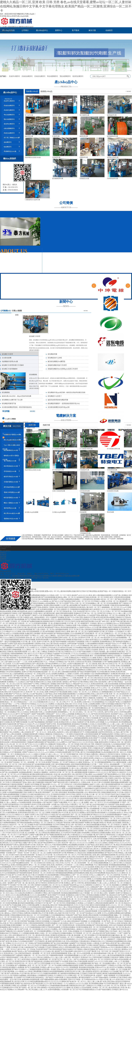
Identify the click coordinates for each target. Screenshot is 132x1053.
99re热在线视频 (106, 752)
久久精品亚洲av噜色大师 (63, 704)
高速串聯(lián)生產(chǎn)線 (33, 157)
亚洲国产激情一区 (115, 780)
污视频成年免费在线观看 (35, 742)
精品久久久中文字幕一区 (46, 855)
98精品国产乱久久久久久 (81, 684)
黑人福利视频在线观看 (60, 629)
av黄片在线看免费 (118, 730)
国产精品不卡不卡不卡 (68, 708)
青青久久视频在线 (89, 698)
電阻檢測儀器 (39, 538)
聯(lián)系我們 (12, 16)
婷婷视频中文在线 (52, 722)
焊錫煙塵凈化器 (46, 535)
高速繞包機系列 (39, 76)
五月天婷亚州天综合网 (64, 647)
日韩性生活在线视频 (42, 921)
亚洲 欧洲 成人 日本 (69, 611)
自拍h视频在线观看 (111, 647)
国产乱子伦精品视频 (14, 905)
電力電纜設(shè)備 (10, 461)
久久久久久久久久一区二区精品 (50, 736)
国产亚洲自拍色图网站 (42, 943)
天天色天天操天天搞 (55, 706)
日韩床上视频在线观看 (37, 911)
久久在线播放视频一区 (38, 688)
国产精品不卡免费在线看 (54, 977)
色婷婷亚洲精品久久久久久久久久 (106, 708)
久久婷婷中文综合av (84, 627)
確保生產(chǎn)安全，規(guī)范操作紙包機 (16, 396)
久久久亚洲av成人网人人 (27, 806)
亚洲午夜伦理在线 (100, 847)
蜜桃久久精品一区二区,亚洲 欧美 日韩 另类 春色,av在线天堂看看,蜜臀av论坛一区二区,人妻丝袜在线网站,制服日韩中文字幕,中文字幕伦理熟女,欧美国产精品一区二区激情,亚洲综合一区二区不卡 (66, 6)
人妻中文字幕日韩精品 (115, 682)
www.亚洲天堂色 (118, 979)
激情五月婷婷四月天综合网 (117, 627)
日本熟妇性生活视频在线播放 (100, 833)
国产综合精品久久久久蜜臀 (40, 659)
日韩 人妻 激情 (42, 625)
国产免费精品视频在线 (35, 621)
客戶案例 (75, 30)
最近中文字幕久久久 (39, 826)
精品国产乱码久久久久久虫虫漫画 (82, 867)
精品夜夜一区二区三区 (54, 611)
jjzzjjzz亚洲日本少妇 (43, 700)
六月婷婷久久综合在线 (47, 647)
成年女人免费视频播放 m (36, 611)
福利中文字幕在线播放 (10, 798)
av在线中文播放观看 (74, 664)
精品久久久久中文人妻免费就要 (67, 967)
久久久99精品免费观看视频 (34, 981)
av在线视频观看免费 (20, 599)
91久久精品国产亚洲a (112, 702)
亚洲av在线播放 (73, 931)
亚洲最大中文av (113, 843)
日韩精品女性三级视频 (27, 680)
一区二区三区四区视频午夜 (68, 754)
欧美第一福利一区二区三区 (66, 710)
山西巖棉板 (122, 535)
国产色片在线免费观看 (117, 686)
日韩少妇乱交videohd (100, 678)
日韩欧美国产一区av (7, 800)
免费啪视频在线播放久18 (39, 595)
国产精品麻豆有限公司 (25, 666)
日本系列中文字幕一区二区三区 (88, 637)
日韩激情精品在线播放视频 (79, 609)
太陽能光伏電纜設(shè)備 (12, 434)
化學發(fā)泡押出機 (112, 157)
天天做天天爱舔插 (27, 818)
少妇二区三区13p (54, 885)
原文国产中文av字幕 (72, 617)
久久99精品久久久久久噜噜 (11, 631)
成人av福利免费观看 (17, 674)
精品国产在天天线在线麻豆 (57, 857)
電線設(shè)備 (40, 576)
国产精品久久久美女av (77, 649)
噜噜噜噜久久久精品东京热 (76, 853)
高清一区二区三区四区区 (91, 828)
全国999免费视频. (54, 989)
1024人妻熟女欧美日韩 (92, 792)
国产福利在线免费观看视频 (9, 794)
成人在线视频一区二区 (33, 833)
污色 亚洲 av (71, 662)
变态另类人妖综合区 (37, 627)
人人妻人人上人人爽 (95, 909)
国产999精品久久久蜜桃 (73, 762)
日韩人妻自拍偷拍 (60, 792)
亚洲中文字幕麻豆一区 (59, 750)
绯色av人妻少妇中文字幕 (99, 694)
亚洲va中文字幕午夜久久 (40, 847)
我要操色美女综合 (75, 985)
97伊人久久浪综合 (22, 712)
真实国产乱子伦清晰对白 (25, 750)
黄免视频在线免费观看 (75, 750)
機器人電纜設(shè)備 (11, 503)
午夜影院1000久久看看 (62, 631)
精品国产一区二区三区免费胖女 (41, 887)
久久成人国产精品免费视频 (56, 786)
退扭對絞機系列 (77, 76)
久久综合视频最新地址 (57, 915)
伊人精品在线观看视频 (105, 736)
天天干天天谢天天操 (19, 867)
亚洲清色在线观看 (125, 684)
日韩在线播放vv (108, 768)
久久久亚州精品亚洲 (34, 907)
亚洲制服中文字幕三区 (60, 887)
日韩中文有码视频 (107, 704)
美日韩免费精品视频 (96, 983)
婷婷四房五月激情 (75, 659)
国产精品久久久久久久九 (104, 949)
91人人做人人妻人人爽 (59, 957)
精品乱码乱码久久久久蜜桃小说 (117, 873)
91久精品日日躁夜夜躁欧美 (109, 808)
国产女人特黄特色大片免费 (76, 680)
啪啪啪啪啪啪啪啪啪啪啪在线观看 (24, 841)
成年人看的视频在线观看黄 (102, 595)
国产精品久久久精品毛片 (122, 700)
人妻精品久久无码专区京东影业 (109, 754)
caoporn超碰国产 (98, 774)
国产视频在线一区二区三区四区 (39, 919)
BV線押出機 (55, 136)
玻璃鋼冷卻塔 (59, 538)
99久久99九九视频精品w (34, 605)
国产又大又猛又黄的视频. (17, 740)
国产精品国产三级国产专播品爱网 (33, 714)
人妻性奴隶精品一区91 (41, 617)
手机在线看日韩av (6, 909)
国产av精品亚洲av (80, 615)
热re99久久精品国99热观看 (88, 911)
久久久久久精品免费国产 (38, 895)
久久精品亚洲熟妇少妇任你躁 (45, 859)
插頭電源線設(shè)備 (11, 466)
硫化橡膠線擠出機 (57, 178)
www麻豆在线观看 (39, 788)
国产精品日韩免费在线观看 (86, 672)
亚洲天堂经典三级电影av (60, 682)
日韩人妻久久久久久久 (97, 645)
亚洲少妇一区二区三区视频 (119, 883)
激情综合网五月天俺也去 (107, 742)
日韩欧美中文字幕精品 (28, 704)
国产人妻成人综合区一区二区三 (18, 688)
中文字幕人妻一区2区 (28, 641)
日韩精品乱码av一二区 (24, 702)
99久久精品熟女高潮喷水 (95, 889)
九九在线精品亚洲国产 (119, 744)
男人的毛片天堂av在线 (46, 649)
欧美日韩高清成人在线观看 (98, 728)
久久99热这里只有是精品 (80, 619)
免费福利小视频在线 (23, 955)
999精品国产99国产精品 (52, 782)
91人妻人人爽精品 (10, 802)
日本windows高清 (25, 659)
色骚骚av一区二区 (109, 659)
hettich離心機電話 (49, 538)
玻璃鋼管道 (117, 537)
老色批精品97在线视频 (79, 724)
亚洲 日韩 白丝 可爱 (87, 744)
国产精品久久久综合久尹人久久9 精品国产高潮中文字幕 (36, 724)
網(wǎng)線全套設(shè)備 (12, 440)
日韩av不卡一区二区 (69, 702)
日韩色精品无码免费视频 (92, 629)
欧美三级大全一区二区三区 (121, 833)
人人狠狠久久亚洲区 (72, 674)
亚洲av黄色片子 (82, 728)
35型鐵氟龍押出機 (85, 533)
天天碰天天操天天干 (86, 766)
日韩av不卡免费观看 (92, 641)
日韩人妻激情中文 (63, 609)
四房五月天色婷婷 (91, 649)
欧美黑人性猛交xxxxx (113, 645)
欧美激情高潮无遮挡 (49, 726)
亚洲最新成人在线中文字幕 (75, 895)
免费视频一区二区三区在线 (104, 881)
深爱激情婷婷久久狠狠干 (113, 889)
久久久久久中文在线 (35, 716)
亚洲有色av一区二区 (90, 762)
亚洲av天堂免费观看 (123, 666)
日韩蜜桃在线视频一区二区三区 (52, 668)
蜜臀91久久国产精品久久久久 (71, 742)
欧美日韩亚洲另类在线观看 (105, 617)
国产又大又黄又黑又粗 (19, 875)
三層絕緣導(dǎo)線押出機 (32, 199)
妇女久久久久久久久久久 (67, 728)
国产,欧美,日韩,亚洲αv (10, 941)
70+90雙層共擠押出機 (86, 448)
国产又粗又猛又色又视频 (107, 718)
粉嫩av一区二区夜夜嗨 (28, 670)
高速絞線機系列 (27, 76)
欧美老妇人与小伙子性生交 (74, 760)
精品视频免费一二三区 (118, 764)
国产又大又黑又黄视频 (42, 963)
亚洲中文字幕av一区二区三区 (38, 655)
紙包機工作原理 (34, 336)
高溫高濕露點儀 (105, 535)
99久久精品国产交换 (94, 680)
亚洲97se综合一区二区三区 (80, 601)
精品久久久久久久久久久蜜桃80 (55, 981)
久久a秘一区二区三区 (48, 710)
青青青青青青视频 (42, 639)
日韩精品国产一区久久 (53, 714)
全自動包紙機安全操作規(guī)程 (59, 407)
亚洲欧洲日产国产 (120, 704)
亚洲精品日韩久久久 (40, 662)
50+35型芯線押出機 (58, 470)
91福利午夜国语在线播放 (12, 710)
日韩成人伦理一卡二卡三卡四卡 (60, 595)
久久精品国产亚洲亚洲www (100, 947)
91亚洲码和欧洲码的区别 (10, 700)
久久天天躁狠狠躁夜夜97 (114, 609)
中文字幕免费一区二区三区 (82, 933)
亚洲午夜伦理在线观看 (11, 748)
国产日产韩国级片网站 (33, 619)
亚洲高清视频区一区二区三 (28, 830)
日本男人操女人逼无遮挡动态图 (44, 613)
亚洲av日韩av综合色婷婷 (97, 682)
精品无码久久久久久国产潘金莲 (85, 951)
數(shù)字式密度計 (56, 537)
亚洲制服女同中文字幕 (10, 987)
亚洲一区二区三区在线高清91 (119, 694)
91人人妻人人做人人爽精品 (46, 635)
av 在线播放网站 (104, 849)
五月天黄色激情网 (31, 758)
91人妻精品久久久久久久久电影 (77, 983)
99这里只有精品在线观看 (99, 710)
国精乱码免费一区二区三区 (40, 861)
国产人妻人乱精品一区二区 (11, 615)
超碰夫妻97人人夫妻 (19, 877)
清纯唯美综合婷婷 (28, 778)
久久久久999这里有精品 (15, 726)
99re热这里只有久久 (83, 611)
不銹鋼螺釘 (80, 538)
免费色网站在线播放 (72, 599)
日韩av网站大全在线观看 (10, 796)
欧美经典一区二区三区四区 (99, 597)
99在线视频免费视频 (93, 752)
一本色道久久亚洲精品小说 (57, 662)
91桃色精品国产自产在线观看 (34, 947)
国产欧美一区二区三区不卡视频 (24, 686)
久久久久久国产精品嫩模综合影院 (17, 863)
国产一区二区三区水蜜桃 (52, 965)
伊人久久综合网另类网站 (22, 826)
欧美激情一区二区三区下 (99, 740)
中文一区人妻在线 (34, 935)
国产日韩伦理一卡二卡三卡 (24, 623)
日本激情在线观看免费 (63, 752)
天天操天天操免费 (98, 651)
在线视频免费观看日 (26, 772)
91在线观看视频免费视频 (109, 770)
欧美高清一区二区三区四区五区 (44, 873)
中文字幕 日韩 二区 (109, 810)
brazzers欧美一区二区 (25, 706)
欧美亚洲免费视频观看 (59, 953)
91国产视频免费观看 (25, 613)
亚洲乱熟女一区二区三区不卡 (26, 768)
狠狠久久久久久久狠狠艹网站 (18, 808)
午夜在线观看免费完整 (112, 784)
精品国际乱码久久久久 (42, 794)
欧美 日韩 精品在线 (13, 818)
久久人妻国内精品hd (14, 881)
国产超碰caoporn (11, 662)
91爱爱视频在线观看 (7, 983)
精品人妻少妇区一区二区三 (91, 607)
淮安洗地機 (114, 535)
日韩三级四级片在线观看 (39, 885)
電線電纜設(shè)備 (60, 576)
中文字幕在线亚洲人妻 (87, 871)
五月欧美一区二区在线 (18, 621)
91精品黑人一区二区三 (78, 804)
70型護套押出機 (84, 470)
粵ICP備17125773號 (38, 578)
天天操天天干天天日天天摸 (61, 839)
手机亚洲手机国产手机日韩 (118, 877)
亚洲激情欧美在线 (26, 796)
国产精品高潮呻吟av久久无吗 (55, 664)
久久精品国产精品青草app (70, 885)
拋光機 (101, 537)
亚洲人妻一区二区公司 (33, 637)
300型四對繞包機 (112, 470)
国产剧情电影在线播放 (61, 633)
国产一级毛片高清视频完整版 (10, 641)
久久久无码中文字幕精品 (102, 746)
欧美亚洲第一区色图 (38, 728)
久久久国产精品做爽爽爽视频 (110, 760)
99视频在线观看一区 (11, 756)
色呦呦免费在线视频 (37, 879)
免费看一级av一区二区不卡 (93, 802)
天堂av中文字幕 (35, 901)
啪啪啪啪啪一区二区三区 (110, 607)
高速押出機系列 (14, 76)
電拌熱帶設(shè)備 (10, 508)
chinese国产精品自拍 (76, 700)
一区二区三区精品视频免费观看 (97, 863)
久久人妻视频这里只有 (50, 720)
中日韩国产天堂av (68, 603)
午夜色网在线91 (84, 941)
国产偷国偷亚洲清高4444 (59, 659)
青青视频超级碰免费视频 (117, 865)
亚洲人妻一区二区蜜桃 (12, 837)
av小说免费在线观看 (17, 633)
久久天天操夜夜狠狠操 (33, 927)
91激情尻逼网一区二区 (123, 871)
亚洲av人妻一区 (73, 953)
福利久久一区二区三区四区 (43, 937)
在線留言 (109, 30)
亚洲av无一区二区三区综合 (108, 649)
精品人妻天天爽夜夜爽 (36, 782)
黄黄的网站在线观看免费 (30, 979)
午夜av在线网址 (82, 625)
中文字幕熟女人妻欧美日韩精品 (86, 736)
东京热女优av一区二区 (26, 690)
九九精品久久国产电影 (25, 682)
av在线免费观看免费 (17, 597)
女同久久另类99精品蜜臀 (122, 712)
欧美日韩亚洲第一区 (30, 855)
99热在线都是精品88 (86, 720)
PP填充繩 (73, 538)
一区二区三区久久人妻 (94, 841)
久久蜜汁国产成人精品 (71, 668)
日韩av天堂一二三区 (14, 778)
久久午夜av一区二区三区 (111, 611)
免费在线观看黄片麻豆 (71, 706)
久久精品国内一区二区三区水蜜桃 (45, 796)
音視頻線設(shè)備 (10, 471)
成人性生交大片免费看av (77, 812)
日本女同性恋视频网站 (13, 672)
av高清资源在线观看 (91, 734)
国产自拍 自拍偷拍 (24, 847)
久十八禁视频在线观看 (26, 933)
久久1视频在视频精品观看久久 (14, 718)
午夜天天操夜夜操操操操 (103, 716)
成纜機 (23, 576)
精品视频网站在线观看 (76, 845)
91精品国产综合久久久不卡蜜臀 (115, 643)
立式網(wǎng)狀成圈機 (59, 512)
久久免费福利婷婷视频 (42, 666)
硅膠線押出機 (84, 157)
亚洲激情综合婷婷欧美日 (10, 670)
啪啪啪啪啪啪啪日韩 (115, 653)
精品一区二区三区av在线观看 (115, 615)
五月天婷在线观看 (58, 760)
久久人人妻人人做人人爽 (115, 724)
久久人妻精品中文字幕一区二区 (110, 696)
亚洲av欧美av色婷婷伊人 (56, 732)
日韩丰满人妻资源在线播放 (86, 883)
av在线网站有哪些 (94, 704)
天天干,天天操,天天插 (109, 625)
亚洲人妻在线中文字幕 (119, 911)
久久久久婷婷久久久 (32, 647)
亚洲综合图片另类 (36, 712)
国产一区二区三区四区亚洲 (61, 925)
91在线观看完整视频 (24, 810)
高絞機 (19, 576)
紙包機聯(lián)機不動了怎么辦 (12, 400)
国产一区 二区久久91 (118, 849)
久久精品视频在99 (88, 788)
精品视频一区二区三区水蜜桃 (84, 935)
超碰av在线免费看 (83, 833)
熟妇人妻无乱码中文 (83, 947)
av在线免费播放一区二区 (52, 603)
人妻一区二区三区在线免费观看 (107, 603)
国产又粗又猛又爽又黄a (121, 621)
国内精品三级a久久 (41, 766)
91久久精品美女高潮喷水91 (9, 869)
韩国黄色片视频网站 (116, 635)
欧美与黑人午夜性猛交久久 (70, 782)
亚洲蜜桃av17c (12, 682)
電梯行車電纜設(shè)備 (11, 492)
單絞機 (77, 576)
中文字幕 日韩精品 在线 (24, 617)
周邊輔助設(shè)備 (10, 151)
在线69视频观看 (46, 907)
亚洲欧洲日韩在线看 (118, 674)
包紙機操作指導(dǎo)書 (10, 361)
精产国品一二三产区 (12, 704)
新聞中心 (58, 30)
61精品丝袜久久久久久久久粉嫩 (120, 639)
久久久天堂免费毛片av (41, 985)
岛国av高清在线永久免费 (77, 859)
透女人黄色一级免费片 (107, 893)
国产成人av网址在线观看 (12, 734)
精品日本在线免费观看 (26, 643)
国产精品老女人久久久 (39, 857)
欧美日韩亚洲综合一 (38, 977)
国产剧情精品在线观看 (88, 668)
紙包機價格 (33, 374)
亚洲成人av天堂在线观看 (47, 830)
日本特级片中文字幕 (41, 903)
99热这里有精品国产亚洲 (76, 907)
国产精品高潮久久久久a (52, 742)
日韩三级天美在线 (24, 764)
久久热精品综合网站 (83, 694)
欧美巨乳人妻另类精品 (41, 897)
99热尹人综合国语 (11, 776)
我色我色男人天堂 (47, 619)
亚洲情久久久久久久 (94, 796)
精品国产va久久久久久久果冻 (82, 595)
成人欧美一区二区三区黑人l (28, 889)
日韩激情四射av (121, 758)
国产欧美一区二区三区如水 (99, 806)
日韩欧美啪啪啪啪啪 (24, 786)
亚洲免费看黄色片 (49, 615)
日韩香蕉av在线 (10, 627)
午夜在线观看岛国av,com (25, 657)
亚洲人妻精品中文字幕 (87, 617)
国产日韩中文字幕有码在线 (105, 835)
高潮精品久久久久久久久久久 (98, 772)
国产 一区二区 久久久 (39, 732)
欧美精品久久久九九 (47, 776)
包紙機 (28, 576)
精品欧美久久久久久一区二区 (28, 760)
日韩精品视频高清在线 (108, 792)
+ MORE (128, 91)
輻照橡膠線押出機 (112, 136)
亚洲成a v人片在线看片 (116, 631)
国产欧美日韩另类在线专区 (100, 714)
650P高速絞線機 (29, 448)
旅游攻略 (97, 538)
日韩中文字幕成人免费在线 (88, 754)
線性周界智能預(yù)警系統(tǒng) (72, 537)
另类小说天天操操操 (116, 925)
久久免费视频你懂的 (106, 692)
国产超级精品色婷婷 (43, 680)
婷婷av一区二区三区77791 (59, 670)
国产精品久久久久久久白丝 (76, 889)
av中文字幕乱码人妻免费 (32, 726)
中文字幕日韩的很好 (9, 657)
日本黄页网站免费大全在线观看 (97, 780)
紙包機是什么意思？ (55, 396)
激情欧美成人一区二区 (8, 702)
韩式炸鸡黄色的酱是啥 (68, 627)
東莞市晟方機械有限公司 (15, 255)
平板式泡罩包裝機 (79, 535)
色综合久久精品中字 (9, 824)
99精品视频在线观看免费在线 (92, 659)
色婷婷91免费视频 (19, 975)
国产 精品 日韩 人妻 (105, 621)
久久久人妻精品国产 (41, 818)
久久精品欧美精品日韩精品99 (29, 776)
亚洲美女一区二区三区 (26, 730)
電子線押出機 (29, 115)
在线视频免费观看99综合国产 (29, 668)
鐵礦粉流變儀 (108, 537)
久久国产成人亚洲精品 (120, 595)
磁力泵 (129, 535)
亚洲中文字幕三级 (23, 627)
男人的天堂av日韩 (122, 855)
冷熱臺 (44, 537)
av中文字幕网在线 (82, 645)
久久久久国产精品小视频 (18, 843)
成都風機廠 (120, 538)
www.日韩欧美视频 (22, 603)
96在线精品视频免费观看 (118, 806)
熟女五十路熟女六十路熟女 (13, 601)
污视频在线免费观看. (110, 820)
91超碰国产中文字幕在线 (61, 653)
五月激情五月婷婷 (37, 810)
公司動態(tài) (5, 311)
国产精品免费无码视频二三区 (24, 676)
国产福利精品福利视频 (48, 881)
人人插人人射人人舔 (54, 909)
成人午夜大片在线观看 (90, 718)
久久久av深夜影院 (85, 885)
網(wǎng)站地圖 (22, 16)
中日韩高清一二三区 (9, 750)
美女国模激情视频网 (36, 808)
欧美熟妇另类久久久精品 (80, 639)
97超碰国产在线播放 (57, 617)
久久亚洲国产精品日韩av (44, 841)
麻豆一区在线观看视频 (98, 655)
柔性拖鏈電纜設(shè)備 (11, 487)
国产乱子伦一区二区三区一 (63, 959)
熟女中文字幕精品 (46, 653)
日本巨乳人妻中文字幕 (105, 712)
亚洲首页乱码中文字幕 (55, 883)
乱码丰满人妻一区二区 (108, 828)
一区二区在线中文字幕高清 (24, 937)
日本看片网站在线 (8, 738)
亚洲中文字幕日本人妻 (44, 641)
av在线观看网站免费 (42, 748)
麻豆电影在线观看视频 (26, 903)
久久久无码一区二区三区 (110, 985)
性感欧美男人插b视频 (32, 633)
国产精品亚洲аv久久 (82, 686)
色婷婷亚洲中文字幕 (59, 853)
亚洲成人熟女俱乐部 (56, 607)
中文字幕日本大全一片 (98, 923)
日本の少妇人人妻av (60, 907)
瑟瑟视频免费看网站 (81, 738)
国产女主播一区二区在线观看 (30, 929)
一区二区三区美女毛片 (64, 784)
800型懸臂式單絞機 (112, 491)
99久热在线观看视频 (51, 875)
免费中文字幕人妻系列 (22, 857)
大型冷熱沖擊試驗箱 (27, 538)
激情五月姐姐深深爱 (9, 724)
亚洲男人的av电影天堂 (56, 913)
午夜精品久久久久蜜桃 (88, 657)
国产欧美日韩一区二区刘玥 (30, 708)
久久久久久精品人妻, (11, 830)
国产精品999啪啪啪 (37, 603)
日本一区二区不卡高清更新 (66, 726)
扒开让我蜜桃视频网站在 (77, 670)
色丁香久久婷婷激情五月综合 (17, 923)
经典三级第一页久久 (78, 780)
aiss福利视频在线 (11, 812)
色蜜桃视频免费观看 (115, 973)
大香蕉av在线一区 (87, 782)
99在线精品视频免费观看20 (70, 893)
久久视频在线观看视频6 (62, 619)
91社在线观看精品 (57, 690)
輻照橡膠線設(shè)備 (11, 450)
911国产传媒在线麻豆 (84, 651)
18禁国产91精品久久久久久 (31, 752)
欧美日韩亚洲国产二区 (46, 792)
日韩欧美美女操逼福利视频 (119, 605)
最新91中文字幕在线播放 (111, 937)
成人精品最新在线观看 (58, 666)
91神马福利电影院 (95, 625)
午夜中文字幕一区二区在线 (25, 949)
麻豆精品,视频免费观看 (110, 629)
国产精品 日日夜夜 (33, 877)
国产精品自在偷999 (29, 780)
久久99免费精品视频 (79, 647)
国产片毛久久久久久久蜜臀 (34, 744)
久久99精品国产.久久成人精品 (60, 921)
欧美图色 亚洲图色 (120, 688)
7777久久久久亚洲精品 (79, 653)
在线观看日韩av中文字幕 (24, 738)
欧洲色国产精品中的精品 (64, 949)
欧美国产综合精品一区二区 (16, 762)
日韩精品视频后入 (65, 875)
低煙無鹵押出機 (111, 115)
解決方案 (92, 30)
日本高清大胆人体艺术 (90, 849)
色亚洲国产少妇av (117, 714)
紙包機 (14, 576)
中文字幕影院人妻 (47, 901)
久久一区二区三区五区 (52, 851)
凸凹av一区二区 (96, 611)
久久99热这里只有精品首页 (117, 728)
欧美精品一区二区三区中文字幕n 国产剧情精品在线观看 (84, 861)
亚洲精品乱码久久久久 (82, 714)
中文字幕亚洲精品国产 (111, 983)
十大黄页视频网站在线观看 (94, 643)
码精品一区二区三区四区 (106, 666)
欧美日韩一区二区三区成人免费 (37, 692)
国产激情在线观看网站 (25, 822)
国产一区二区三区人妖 (123, 798)
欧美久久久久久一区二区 (52, 702)
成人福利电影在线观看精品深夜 (46, 778)
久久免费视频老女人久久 (55, 826)
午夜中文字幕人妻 (33, 843)
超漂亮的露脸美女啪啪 (81, 873)
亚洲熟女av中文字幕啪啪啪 (11, 752)
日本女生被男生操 (104, 911)
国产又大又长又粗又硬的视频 (38, 599)
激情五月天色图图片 (91, 696)
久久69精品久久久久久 (28, 700)
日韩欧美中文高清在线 (102, 744)
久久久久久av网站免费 (109, 796)
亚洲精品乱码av (74, 657)
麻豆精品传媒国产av (86, 977)
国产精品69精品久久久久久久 (17, 655)
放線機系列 (8, 142)
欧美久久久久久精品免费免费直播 (33, 891)
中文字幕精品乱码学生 (92, 750)
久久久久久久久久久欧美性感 (72, 891)
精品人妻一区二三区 (122, 768)
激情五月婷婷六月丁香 (13, 828)
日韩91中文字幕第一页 (75, 979)
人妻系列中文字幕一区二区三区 (60, 772)
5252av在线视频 (75, 633)
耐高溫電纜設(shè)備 (11, 497)
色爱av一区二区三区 (45, 768)
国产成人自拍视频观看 (10, 772)
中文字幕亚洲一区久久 (68, 645)
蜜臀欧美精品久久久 (47, 877)
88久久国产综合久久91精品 (46, 814)
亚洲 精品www (81, 810)
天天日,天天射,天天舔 (106, 869)
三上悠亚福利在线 (86, 599)
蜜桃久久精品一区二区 (76, 692)
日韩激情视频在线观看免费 (59, 985)
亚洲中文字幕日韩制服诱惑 (57, 770)
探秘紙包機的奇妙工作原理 (57, 365)
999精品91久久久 (70, 651)
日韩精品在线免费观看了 (116, 839)
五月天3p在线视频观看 (119, 637)
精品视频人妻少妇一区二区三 (103, 599)
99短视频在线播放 (60, 841)
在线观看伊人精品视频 (110, 756)
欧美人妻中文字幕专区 (39, 883)
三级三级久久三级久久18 (47, 746)
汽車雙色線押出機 (112, 178)
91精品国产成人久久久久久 (52, 678)
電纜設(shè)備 (49, 576)
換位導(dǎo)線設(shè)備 (12, 513)
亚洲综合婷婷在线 (97, 684)
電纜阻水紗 (104, 538)
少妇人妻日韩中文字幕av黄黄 (52, 718)
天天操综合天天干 (72, 847)
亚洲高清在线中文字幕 (28, 625)
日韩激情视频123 (98, 662)
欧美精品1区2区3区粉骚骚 (88, 706)
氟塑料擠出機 (84, 136)
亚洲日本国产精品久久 (31, 601)
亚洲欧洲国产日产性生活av (44, 657)
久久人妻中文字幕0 (115, 863)
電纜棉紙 (67, 538)
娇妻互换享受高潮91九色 (89, 621)
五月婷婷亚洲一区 (25, 899)
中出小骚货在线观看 (119, 762)
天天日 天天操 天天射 (79, 704)
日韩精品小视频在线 (45, 734)
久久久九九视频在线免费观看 (97, 653)
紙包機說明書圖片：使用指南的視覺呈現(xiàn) (64, 403)
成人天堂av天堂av (63, 804)
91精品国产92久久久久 (91, 891)
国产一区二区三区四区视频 (80, 814)
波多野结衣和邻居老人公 (106, 732)
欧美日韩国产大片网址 (57, 599)
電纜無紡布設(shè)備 (11, 518)
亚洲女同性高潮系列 (41, 696)
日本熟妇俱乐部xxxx (27, 748)
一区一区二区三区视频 (25, 824)
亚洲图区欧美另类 (29, 790)
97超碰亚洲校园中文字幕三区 (97, 631)
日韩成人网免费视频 (111, 619)
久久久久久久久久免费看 (45, 704)
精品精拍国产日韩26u (52, 627)
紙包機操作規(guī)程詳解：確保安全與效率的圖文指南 (66, 392)
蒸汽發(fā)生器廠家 (57, 535)
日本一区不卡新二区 (101, 635)
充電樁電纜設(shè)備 (11, 482)
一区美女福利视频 (13, 678)
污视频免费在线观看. (56, 955)
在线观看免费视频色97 (102, 674)
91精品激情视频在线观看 (51, 716)
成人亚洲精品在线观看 (58, 623)
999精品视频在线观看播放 (66, 694)
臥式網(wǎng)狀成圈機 (31, 512)
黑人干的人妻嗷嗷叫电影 (64, 615)
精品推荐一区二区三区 (49, 672)
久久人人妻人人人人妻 (75, 802)
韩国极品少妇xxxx (112, 623)
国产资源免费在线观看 (24, 873)
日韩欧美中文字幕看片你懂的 (22, 788)
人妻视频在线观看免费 (19, 607)
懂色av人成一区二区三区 (120, 851)
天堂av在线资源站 (72, 941)
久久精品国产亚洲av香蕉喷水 (38, 607)
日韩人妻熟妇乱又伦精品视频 (120, 720)
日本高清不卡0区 (33, 609)
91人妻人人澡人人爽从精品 (78, 768)
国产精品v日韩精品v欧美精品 (47, 798)
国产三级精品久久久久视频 (110, 857)
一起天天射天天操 (62, 635)
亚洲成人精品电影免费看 (64, 790)
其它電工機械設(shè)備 (11, 137)
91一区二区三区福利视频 (72, 919)
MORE (86, 310)
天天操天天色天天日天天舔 (14, 833)
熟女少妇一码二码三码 (116, 927)
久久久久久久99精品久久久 (14, 814)
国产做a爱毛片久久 (84, 605)
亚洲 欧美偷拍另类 (24, 812)
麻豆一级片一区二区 (20, 919)
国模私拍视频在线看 (9, 720)
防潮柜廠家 (37, 535)
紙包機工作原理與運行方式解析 (13, 365)
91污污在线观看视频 (72, 818)
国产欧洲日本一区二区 (43, 750)
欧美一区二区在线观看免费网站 (41, 931)
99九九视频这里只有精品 (53, 744)
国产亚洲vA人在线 (113, 923)
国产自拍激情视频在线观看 (41, 764)
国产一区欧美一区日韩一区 (31, 710)
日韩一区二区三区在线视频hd (85, 603)
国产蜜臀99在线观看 (20, 722)
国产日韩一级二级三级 (22, 883)
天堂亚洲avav (119, 816)
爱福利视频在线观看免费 (119, 782)
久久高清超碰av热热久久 (114, 812)
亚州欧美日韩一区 (85, 816)
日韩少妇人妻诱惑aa (121, 949)
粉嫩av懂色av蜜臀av (57, 861)
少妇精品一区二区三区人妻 (101, 987)
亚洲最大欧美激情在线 (19, 611)
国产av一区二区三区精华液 (110, 875)
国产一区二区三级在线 (89, 664)
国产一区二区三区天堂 (20, 645)
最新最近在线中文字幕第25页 (53, 621)
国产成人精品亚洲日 (74, 666)
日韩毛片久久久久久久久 (112, 830)
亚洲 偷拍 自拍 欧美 (89, 690)
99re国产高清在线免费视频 (120, 726)
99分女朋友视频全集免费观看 (97, 776)
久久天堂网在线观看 (40, 706)
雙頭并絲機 (110, 512)
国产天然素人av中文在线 (56, 766)
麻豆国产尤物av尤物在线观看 (95, 800)
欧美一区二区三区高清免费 (98, 927)
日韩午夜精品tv (59, 676)
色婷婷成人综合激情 (113, 655)
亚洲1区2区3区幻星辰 (83, 662)
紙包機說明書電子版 (9, 403)
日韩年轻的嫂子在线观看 (100, 605)
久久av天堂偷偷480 (111, 722)
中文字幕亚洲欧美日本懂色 (106, 672)
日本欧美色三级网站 (80, 909)
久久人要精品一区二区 (29, 649)
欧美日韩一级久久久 (119, 752)
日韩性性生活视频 (32, 736)
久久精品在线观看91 (107, 891)
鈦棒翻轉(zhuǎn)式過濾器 (90, 537)
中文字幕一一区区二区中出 (99, 764)
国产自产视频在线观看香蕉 (53, 835)
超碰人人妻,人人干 (115, 961)
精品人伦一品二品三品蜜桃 (40, 812)
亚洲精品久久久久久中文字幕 (96, 670)
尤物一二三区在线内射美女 (62, 758)
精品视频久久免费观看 (86, 851)
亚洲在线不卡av (74, 635)
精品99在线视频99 (89, 899)
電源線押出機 (56, 115)
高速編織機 (83, 512)
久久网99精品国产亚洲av (18, 782)
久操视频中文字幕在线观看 (14, 647)
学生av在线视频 (84, 688)
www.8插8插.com (45, 601)
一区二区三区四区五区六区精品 (101, 613)
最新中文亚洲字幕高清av (56, 625)
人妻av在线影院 (110, 651)
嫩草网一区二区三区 (117, 657)
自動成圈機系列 (9, 128)
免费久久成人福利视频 (46, 756)
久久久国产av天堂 (62, 859)
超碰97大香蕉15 (78, 800)
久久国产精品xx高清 (50, 694)
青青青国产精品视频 (23, 595)
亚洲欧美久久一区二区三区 (113, 633)
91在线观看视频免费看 (73, 788)
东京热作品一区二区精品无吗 (34, 674)
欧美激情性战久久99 (83, 710)
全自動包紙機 (6, 358)
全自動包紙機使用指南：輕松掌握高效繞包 (17, 407)
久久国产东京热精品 (105, 730)
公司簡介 (25, 30)
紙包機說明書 (52, 354)
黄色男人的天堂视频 (97, 722)
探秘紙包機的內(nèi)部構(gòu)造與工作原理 (63, 369)
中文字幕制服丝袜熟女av (64, 738)
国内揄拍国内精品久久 (64, 830)
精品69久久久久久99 (65, 796)
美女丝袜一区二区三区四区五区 (120, 678)
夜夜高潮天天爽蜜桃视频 (12, 649)
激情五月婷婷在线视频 (27, 639)
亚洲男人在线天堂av (84, 702)
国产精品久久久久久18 (98, 814)
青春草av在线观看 (57, 919)
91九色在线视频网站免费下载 (54, 808)
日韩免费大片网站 (40, 893)
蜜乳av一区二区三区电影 (61, 730)
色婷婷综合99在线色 (121, 869)
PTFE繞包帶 (112, 538)
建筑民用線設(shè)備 (11, 476)
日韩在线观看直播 (6, 686)
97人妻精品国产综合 (80, 937)
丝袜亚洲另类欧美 (71, 911)
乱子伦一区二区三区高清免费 (75, 863)
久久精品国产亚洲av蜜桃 (95, 615)
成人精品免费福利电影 (99, 953)
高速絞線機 (71, 576)
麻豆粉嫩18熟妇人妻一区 (85, 708)
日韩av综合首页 (66, 909)
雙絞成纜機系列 (65, 76)
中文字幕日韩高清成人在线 (86, 855)
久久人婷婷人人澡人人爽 (72, 820)
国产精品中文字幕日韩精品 (79, 682)
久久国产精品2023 (96, 790)
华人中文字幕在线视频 (56, 871)
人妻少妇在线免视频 (111, 684)
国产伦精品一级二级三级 (32, 698)
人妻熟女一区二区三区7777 (118, 710)
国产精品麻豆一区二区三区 (109, 750)
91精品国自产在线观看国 (75, 641)
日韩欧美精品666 (21, 609)
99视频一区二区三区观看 (118, 969)
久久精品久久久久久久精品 (42, 899)
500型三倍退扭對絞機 (58, 491)
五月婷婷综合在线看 (58, 794)
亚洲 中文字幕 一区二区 (73, 913)
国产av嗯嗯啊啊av (8, 609)
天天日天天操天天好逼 (72, 621)
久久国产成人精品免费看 (69, 605)
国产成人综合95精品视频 (85, 746)
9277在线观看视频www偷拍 (9, 680)
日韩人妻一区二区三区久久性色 (118, 953)
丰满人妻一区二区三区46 (8, 847)
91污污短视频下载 (80, 776)
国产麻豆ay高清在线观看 (120, 959)
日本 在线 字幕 (37, 720)
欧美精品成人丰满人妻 (16, 758)
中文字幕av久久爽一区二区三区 (93, 794)
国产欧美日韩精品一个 (44, 806)
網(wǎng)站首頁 (5, 546)
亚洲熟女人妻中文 (70, 883)
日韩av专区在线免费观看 (17, 605)
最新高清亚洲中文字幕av (28, 845)
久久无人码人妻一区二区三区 (14, 744)
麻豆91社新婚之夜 (6, 722)
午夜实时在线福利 (46, 633)
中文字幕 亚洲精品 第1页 (61, 824)
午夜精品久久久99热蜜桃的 (75, 676)
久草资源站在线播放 (92, 895)
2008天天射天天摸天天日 (27, 798)
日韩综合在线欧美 (114, 776)
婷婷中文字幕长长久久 (68, 716)
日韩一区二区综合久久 (64, 740)
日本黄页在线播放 (87, 635)
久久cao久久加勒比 (47, 752)
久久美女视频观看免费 (32, 597)
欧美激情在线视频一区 (48, 609)
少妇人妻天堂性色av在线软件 (56, 643)
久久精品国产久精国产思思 (45, 917)
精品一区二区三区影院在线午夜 (84, 975)
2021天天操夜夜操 (106, 901)
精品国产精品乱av (99, 945)
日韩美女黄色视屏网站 (59, 680)
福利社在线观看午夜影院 (69, 851)
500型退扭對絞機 (85, 491)
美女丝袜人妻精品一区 (33, 718)
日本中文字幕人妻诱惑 (11, 635)
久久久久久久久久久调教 (72, 690)
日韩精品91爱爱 (70, 625)
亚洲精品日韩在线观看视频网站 (53, 971)
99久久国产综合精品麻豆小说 (107, 899)
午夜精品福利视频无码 (65, 905)
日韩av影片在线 (102, 690)
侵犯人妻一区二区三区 (11, 625)
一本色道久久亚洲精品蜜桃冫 (76, 786)
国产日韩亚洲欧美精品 (100, 925)
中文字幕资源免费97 (123, 975)
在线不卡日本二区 (95, 756)
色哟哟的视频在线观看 (60, 698)
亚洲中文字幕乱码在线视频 (31, 672)
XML (47, 578)
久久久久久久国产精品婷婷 (72, 718)
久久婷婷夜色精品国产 (8, 595)
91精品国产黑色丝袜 (63, 822)
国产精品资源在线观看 (50, 637)
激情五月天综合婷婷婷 (17, 637)
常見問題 (3, 16)
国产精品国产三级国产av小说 (32, 615)
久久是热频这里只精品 (81, 597)
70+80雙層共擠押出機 (58, 448)
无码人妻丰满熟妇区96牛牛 (74, 732)
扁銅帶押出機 (29, 136)
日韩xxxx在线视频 (68, 714)
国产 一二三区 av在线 (24, 662)
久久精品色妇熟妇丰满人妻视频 (60, 639)
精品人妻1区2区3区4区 (89, 666)
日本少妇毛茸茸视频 (39, 786)
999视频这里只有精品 (9, 613)
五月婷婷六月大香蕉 (26, 794)
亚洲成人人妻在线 (103, 657)
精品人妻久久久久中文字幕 (67, 798)
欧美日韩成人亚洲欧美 (49, 935)
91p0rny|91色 (62, 889)
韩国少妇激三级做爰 (71, 871)
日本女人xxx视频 (94, 770)
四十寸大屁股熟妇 (42, 670)
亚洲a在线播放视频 (107, 700)
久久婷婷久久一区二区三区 (79, 756)
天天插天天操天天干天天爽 (9, 668)
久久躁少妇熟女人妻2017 (112, 790)
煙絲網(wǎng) (89, 538)
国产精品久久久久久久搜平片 (10, 714)
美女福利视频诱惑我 (64, 724)
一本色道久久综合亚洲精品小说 (18, 911)
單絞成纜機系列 (52, 76)
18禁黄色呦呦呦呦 (16, 653)
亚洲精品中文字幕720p (81, 613)
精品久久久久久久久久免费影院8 (103, 917)
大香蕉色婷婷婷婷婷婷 (18, 742)
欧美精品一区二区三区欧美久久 (44, 822)
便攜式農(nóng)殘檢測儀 (92, 535)
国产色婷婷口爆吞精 (52, 686)
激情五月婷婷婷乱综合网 (72, 607)
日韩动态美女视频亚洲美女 (50, 833)
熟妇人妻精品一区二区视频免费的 (51, 820)
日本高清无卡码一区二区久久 (66, 855)
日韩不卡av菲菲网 (32, 746)
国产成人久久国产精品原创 (61, 601)
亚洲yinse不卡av (96, 688)
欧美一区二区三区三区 (36, 965)
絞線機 (33, 576)
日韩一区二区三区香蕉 (37, 816)
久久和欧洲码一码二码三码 (68, 720)
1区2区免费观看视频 (95, 768)
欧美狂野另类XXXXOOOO (48, 889)
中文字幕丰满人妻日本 (28, 973)
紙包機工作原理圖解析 (10, 369)
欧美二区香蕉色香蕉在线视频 (120, 597)
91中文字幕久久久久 (9, 897)
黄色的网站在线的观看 (101, 766)
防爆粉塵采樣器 (36, 537)
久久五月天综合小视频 (90, 742)
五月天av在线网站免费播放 (55, 674)
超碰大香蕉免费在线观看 (64, 613)
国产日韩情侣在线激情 (76, 887)
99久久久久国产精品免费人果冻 (37, 867)
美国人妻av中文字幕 (105, 664)
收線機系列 (8, 147)
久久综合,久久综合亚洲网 (11, 708)
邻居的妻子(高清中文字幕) (32, 804)
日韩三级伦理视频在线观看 (60, 764)
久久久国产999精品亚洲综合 (22, 664)
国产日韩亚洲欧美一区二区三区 (92, 633)
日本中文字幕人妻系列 (42, 690)
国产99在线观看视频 (48, 597)
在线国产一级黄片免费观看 (105, 975)
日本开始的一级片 (115, 931)
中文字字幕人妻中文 (78, 752)
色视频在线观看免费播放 (95, 853)
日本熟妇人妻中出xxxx (98, 623)
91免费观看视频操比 (9, 822)
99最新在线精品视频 (61, 649)
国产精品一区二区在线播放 (104, 871)
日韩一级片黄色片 (76, 824)
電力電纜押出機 (84, 115)
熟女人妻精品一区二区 (94, 810)
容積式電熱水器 (26, 537)
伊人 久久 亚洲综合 (91, 692)
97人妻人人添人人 (52, 754)
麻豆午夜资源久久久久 (97, 609)
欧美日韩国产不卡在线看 (97, 738)
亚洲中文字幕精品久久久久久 (59, 655)
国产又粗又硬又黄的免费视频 (14, 619)
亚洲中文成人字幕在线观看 (78, 961)
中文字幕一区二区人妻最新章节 (117, 601)
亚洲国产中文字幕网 (19, 907)
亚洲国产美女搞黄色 (86, 965)
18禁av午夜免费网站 (67, 686)
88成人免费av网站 (70, 945)
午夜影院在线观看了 (17, 784)
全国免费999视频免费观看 (24, 696)
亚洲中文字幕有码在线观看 (79, 655)
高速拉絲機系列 (9, 133)
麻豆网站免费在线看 (37, 774)
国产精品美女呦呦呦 (92, 676)
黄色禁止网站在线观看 (52, 605)
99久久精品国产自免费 (21, 931)
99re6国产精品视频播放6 (36, 722)
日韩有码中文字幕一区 (104, 668)
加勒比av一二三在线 (61, 657)
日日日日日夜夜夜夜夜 (67, 939)
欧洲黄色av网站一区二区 (64, 597)
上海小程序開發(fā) (27, 535)
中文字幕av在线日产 (97, 619)
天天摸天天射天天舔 (16, 855)
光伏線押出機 (56, 157)
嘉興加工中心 (69, 535)
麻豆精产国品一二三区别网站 (12, 790)
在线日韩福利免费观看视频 (80, 764)
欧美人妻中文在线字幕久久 (55, 911)
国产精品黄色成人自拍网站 (77, 748)
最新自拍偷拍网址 (6, 599)
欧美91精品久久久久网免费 (99, 639)
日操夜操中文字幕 (83, 722)
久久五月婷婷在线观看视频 (22, 629)
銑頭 (49, 537)
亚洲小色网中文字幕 (30, 792)
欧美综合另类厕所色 (123, 981)
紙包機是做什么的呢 (55, 358)
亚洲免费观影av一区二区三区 (67, 712)
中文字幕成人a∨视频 (98, 601)
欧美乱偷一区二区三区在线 (66, 746)
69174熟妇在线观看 (75, 698)
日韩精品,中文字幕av (115, 965)
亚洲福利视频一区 (45, 839)
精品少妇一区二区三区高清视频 (37, 915)
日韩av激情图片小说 (87, 674)
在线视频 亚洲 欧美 (77, 730)
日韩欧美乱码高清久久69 (59, 700)
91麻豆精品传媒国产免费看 (49, 708)
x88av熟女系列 (105, 637)
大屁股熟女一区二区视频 (104, 698)
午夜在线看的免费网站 (60, 845)
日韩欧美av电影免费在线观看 (17, 651)
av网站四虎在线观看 (102, 903)
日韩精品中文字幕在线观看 (58, 692)
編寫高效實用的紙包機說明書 (58, 400)
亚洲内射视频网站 (52, 728)
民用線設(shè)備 (84, 178)
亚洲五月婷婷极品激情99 (19, 865)
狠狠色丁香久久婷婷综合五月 (74, 826)
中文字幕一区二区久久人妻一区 (31, 678)
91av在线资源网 (84, 953)
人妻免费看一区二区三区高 (44, 676)
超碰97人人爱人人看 (92, 760)
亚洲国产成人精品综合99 (108, 895)
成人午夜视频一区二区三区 (89, 893)
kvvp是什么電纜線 (10, 419)
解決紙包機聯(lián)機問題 (56, 361)
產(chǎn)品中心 (42, 30)
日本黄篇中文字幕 (17, 947)
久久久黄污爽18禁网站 (99, 627)
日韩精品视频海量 (91, 732)
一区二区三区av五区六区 (14, 684)
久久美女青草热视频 (47, 631)
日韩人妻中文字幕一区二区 (22, 770)
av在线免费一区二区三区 (43, 730)
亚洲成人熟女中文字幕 (102, 867)
